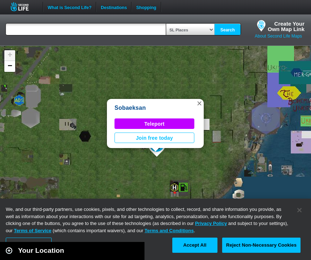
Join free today (154, 138)
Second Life (23, 7)
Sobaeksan (130, 108)
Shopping (146, 7)
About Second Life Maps (278, 36)
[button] (199, 103)
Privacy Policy (211, 223)
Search (227, 29)
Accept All (194, 245)
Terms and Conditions (169, 230)
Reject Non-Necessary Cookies (261, 245)
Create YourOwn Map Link (286, 26)
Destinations (114, 7)
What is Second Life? (69, 7)
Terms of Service (32, 230)
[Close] (299, 210)
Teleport (154, 124)
